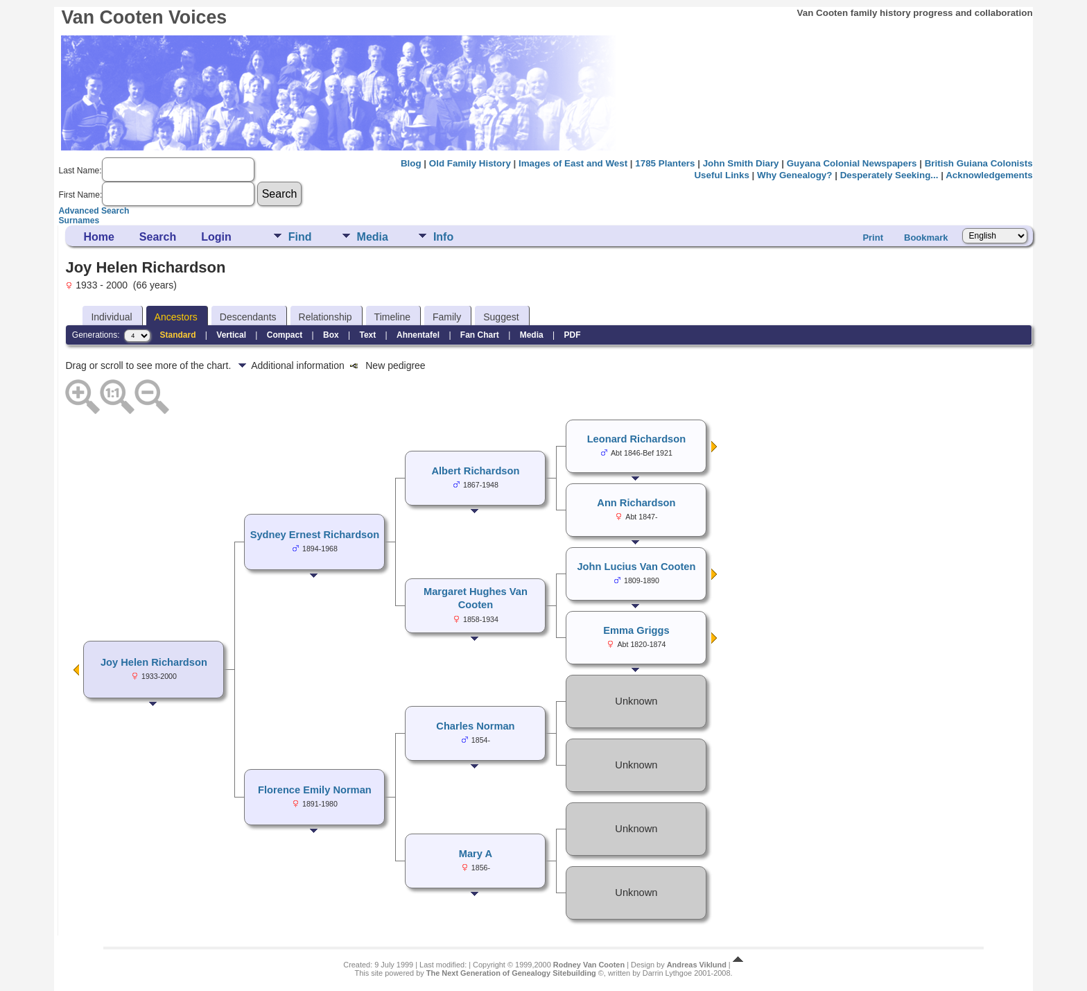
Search (157, 237)
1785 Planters (665, 163)
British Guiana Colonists (979, 163)
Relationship (325, 316)
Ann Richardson (636, 502)
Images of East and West (573, 163)
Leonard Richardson (636, 439)
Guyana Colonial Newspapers (852, 163)
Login (216, 237)
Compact (284, 335)
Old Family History (470, 163)
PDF (572, 335)
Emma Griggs (636, 630)
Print (872, 237)
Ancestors (176, 316)
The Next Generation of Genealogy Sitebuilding (511, 973)
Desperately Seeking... (889, 175)
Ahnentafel (418, 335)
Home (98, 237)
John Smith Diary (741, 163)
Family (447, 316)
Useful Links (721, 175)
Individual (111, 316)
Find (300, 237)
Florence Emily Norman (315, 789)
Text (367, 335)
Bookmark (926, 237)
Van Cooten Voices (144, 17)
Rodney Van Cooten (589, 964)
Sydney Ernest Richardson (315, 534)
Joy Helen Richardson (154, 662)
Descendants (248, 316)
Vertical (231, 335)
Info (443, 237)
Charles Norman (475, 726)
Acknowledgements (989, 175)
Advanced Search (93, 211)
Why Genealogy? (794, 175)
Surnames (78, 220)
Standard (178, 335)
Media (372, 237)
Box (331, 335)
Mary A (475, 853)
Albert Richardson (475, 470)
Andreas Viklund (697, 964)
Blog (411, 163)
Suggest (501, 316)
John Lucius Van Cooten (636, 566)
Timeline (392, 316)
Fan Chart (479, 335)
